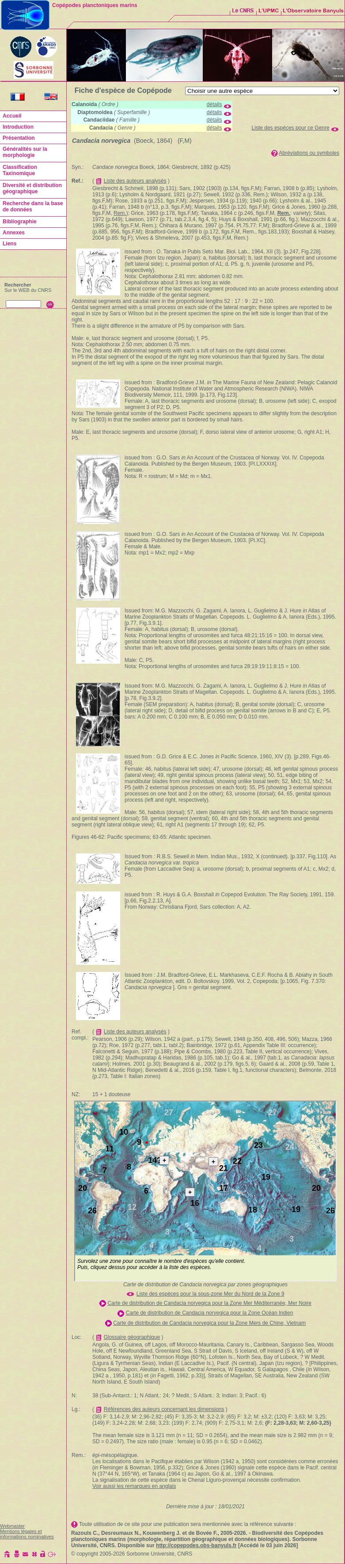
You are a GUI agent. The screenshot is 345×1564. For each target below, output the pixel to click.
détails (214, 104)
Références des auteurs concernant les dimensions (164, 1409)
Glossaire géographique (132, 1337)
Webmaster (12, 1526)
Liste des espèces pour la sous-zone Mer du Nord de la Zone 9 (210, 1294)
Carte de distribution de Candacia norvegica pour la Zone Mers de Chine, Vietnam (209, 1323)
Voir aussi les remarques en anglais (134, 1486)
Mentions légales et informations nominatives (27, 1534)
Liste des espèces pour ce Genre (291, 128)
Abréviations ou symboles (309, 153)
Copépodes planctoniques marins (94, 5)
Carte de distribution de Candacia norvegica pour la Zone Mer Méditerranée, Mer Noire (209, 1303)
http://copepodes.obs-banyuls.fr (196, 1545)
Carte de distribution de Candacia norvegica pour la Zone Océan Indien (209, 1313)
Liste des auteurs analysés (135, 181)
